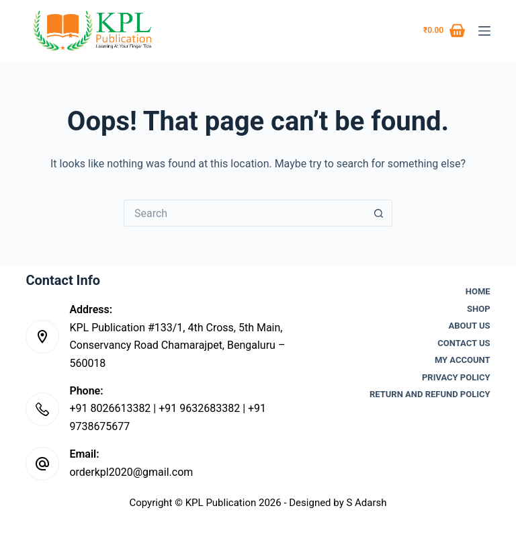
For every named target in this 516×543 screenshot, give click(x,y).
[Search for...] (245, 213)
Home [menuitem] (478, 291)
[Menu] (484, 31)
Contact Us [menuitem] (463, 343)
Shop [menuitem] (478, 308)
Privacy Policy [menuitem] (456, 377)
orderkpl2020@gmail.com (131, 472)
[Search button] (379, 213)
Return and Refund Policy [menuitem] (430, 394)
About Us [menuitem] (469, 325)
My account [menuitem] (462, 360)
